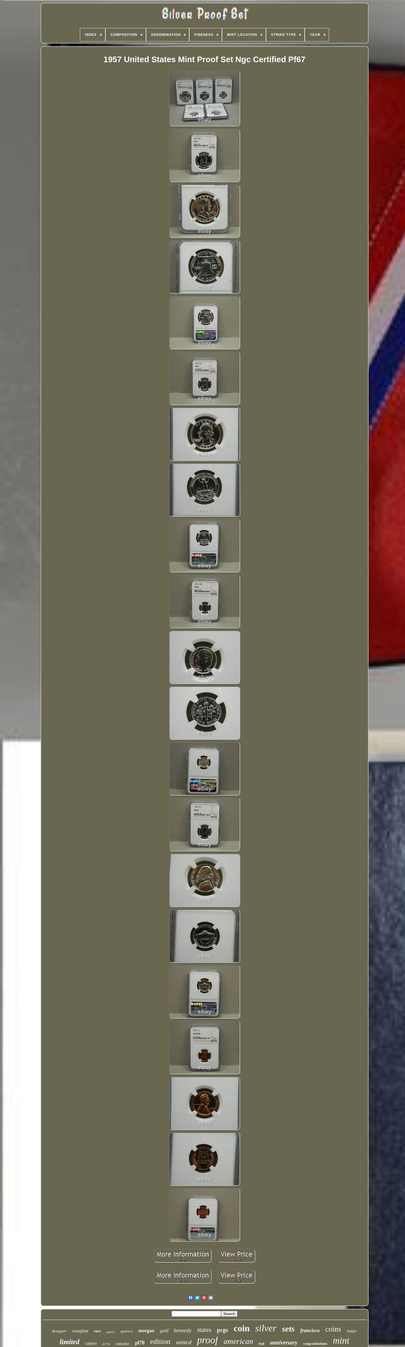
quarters (127, 1331)
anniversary (283, 1342)
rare (97, 1331)
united (183, 1342)
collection (122, 1344)
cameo (91, 1343)
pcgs (222, 1330)
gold (164, 1330)
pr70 (106, 1344)
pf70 (140, 1343)
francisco (310, 1330)
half (261, 1344)
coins (333, 1329)
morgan (146, 1330)
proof (207, 1340)
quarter (111, 1332)
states (204, 1329)
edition (160, 1341)
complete (80, 1331)
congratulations (315, 1343)
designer (59, 1331)
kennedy (182, 1330)
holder (352, 1331)
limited (70, 1342)
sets (288, 1328)
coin (242, 1328)
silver (266, 1328)
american (238, 1341)
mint (341, 1341)
